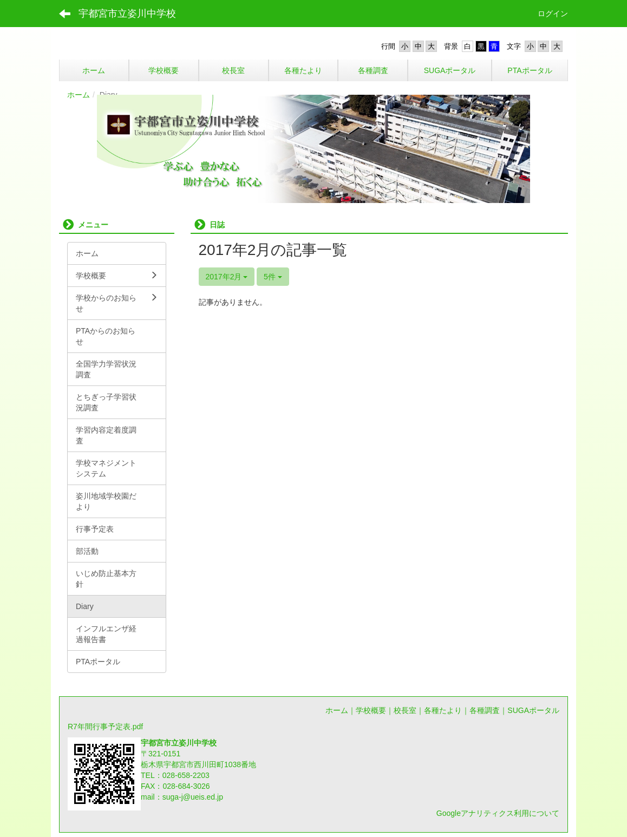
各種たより (443, 710)
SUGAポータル (533, 710)
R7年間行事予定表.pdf (105, 726)
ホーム (78, 94)
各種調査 (484, 710)
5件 (273, 276)
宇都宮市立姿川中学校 (127, 13)
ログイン (553, 13)
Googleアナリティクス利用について (497, 813)
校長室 (405, 710)
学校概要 (371, 710)
